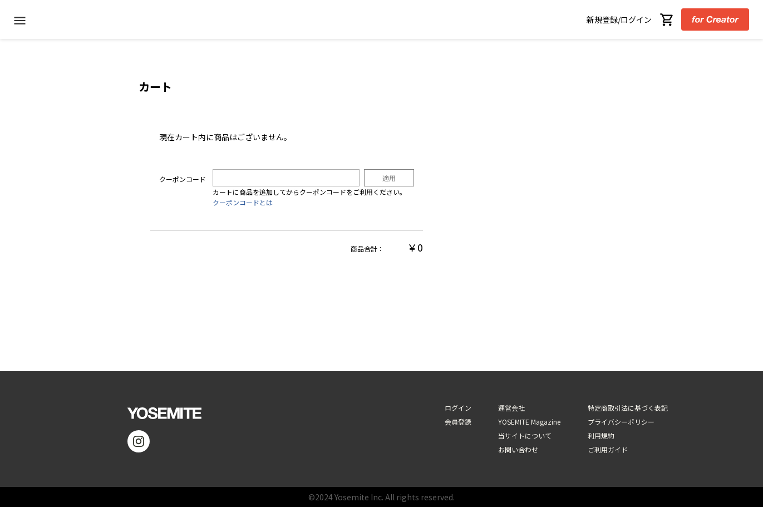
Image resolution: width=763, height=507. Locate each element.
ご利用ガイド (608, 449)
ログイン (458, 407)
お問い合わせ (518, 449)
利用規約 (601, 435)
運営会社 (511, 407)
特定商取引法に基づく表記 (628, 407)
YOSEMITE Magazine (529, 421)
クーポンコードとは (243, 202)
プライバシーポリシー (621, 421)
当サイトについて (525, 435)
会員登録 (458, 421)
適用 (389, 178)
